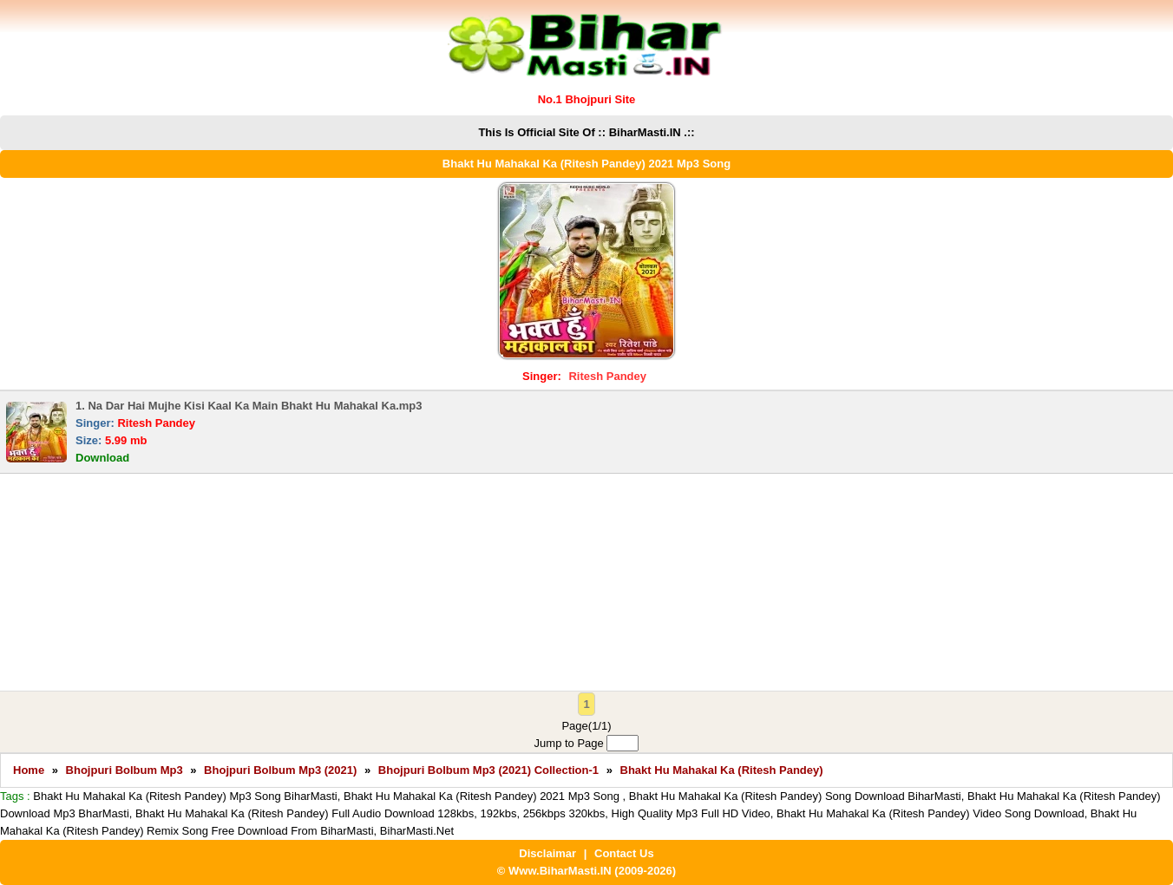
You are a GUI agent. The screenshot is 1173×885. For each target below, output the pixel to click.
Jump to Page (586, 743)
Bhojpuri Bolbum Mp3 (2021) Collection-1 (488, 770)
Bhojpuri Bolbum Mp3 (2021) (280, 770)
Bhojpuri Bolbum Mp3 (124, 770)
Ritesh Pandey (607, 376)
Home (28, 770)
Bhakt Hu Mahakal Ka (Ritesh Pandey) (721, 770)
